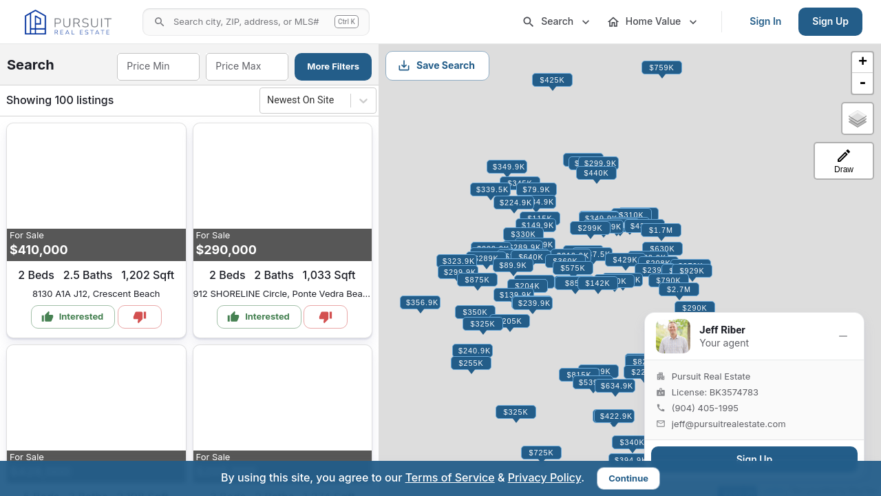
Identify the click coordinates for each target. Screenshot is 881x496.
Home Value (653, 22)
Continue (628, 478)
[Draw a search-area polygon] (844, 161)
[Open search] (256, 22)
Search (557, 22)
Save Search (436, 65)
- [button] (862, 83)
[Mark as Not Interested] (140, 317)
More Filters (333, 66)
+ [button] (862, 62)
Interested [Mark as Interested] (72, 317)
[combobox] (157, 66)
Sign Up (830, 21)
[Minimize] (843, 336)
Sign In (765, 21)
